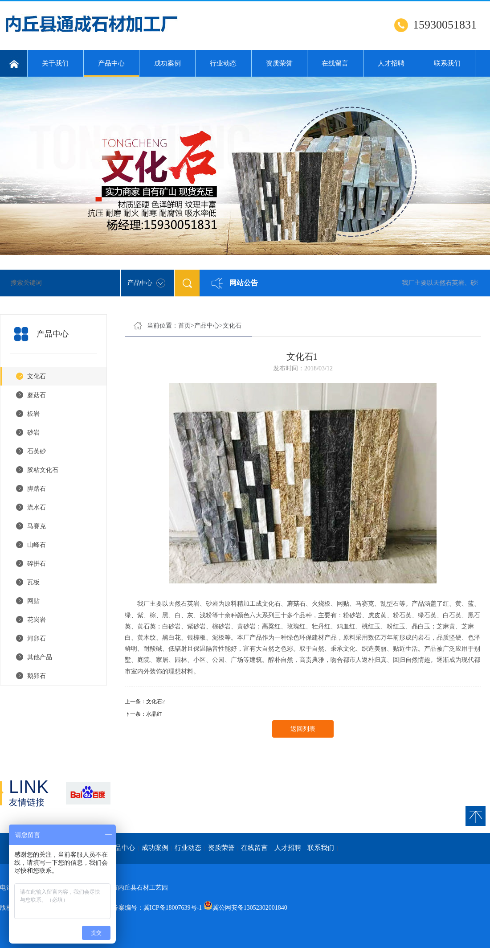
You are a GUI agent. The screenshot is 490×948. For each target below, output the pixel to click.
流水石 (36, 507)
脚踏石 (36, 488)
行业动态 (223, 63)
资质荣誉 (279, 63)
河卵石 (36, 638)
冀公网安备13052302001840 (249, 907)
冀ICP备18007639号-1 (172, 907)
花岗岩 (36, 619)
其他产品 (39, 657)
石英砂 (36, 451)
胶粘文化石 (42, 470)
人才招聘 (391, 63)
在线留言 (335, 63)
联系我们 (447, 63)
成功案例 (167, 63)
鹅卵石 (36, 676)
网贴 (33, 601)
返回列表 (302, 729)
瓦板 (33, 582)
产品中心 (111, 68)
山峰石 (36, 545)
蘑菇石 (36, 395)
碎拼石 (36, 563)
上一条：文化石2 (145, 701)
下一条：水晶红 (143, 714)
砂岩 (33, 432)
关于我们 (55, 63)
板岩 (33, 413)
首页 (184, 325)
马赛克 (36, 526)
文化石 (36, 376)
